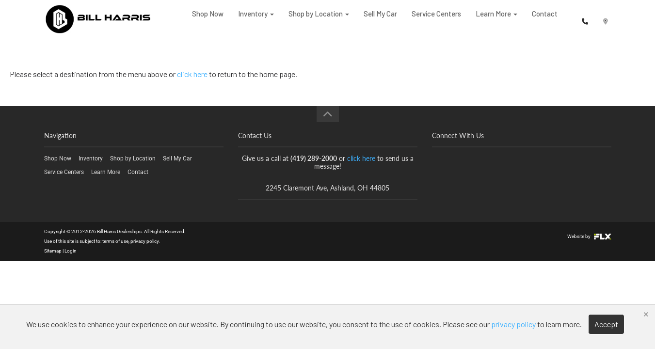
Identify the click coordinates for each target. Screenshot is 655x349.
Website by (589, 236)
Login (70, 251)
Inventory (256, 19)
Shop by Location (318, 19)
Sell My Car (380, 19)
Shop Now (208, 19)
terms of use (115, 241)
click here (192, 74)
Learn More (496, 19)
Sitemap (53, 251)
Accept (606, 324)
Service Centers (436, 19)
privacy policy (144, 241)
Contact (545, 19)
